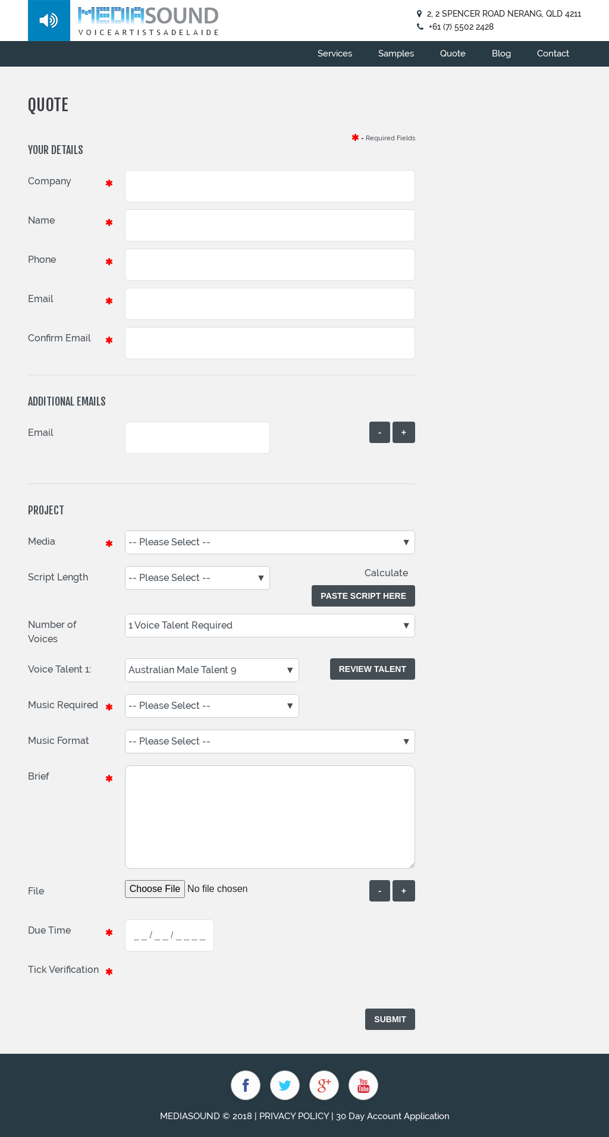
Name (41, 220)
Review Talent (372, 669)
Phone (42, 259)
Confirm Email (59, 338)
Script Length (58, 577)
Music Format (58, 740)
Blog (501, 53)
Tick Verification (63, 969)
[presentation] (215, 982)
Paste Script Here (363, 596)
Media (41, 541)
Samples (396, 53)
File (36, 891)
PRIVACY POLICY (294, 1116)
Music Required (63, 705)
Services (335, 53)
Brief (38, 776)
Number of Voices (52, 632)
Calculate (390, 573)
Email (41, 298)
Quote (453, 53)
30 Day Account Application (393, 1116)
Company (49, 181)
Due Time (49, 930)
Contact (553, 53)
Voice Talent (55, 669)
